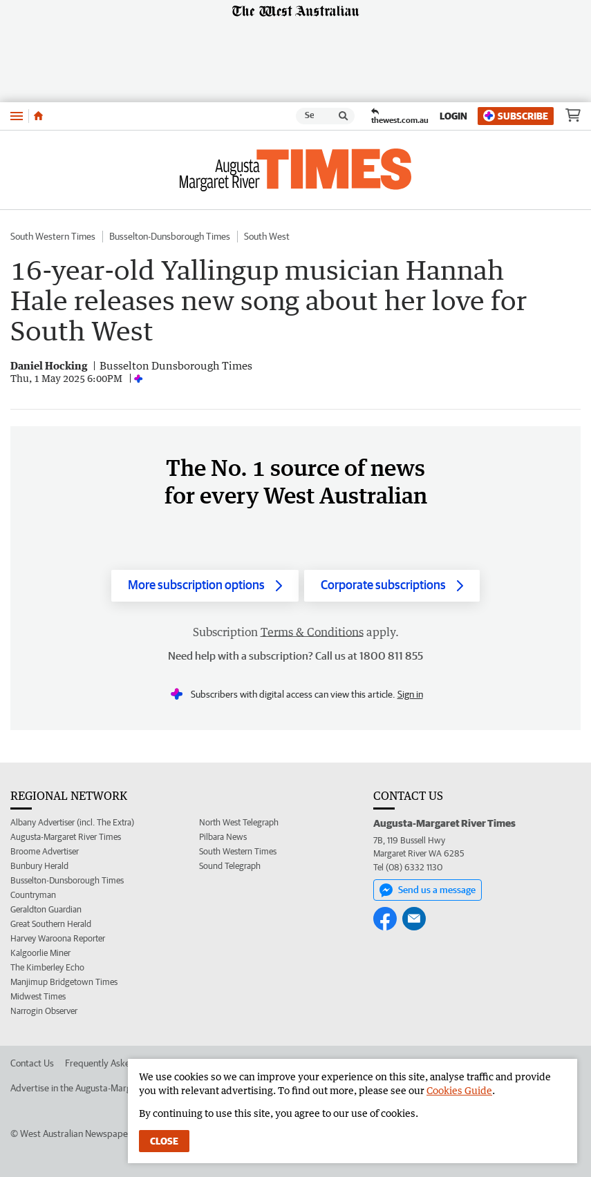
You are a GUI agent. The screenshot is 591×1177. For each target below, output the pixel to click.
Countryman (33, 895)
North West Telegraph (239, 822)
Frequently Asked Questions (121, 1063)
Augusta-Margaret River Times (65, 837)
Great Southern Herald (50, 924)
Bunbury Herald (39, 866)
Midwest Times (38, 996)
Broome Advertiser (44, 851)
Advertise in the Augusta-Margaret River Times (103, 1087)
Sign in (410, 694)
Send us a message (427, 890)
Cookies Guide (459, 1090)
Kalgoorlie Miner (40, 953)
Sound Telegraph (230, 866)
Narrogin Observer (43, 1011)
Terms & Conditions (312, 632)
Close (164, 1141)
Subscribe (515, 116)
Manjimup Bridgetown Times (64, 982)
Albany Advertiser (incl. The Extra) (72, 822)
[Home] (38, 116)
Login (453, 116)
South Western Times (52, 236)
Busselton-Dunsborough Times (169, 236)
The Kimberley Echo (47, 967)
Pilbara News (223, 837)
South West (267, 236)
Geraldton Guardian (46, 909)
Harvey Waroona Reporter (57, 938)
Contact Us (32, 1063)
